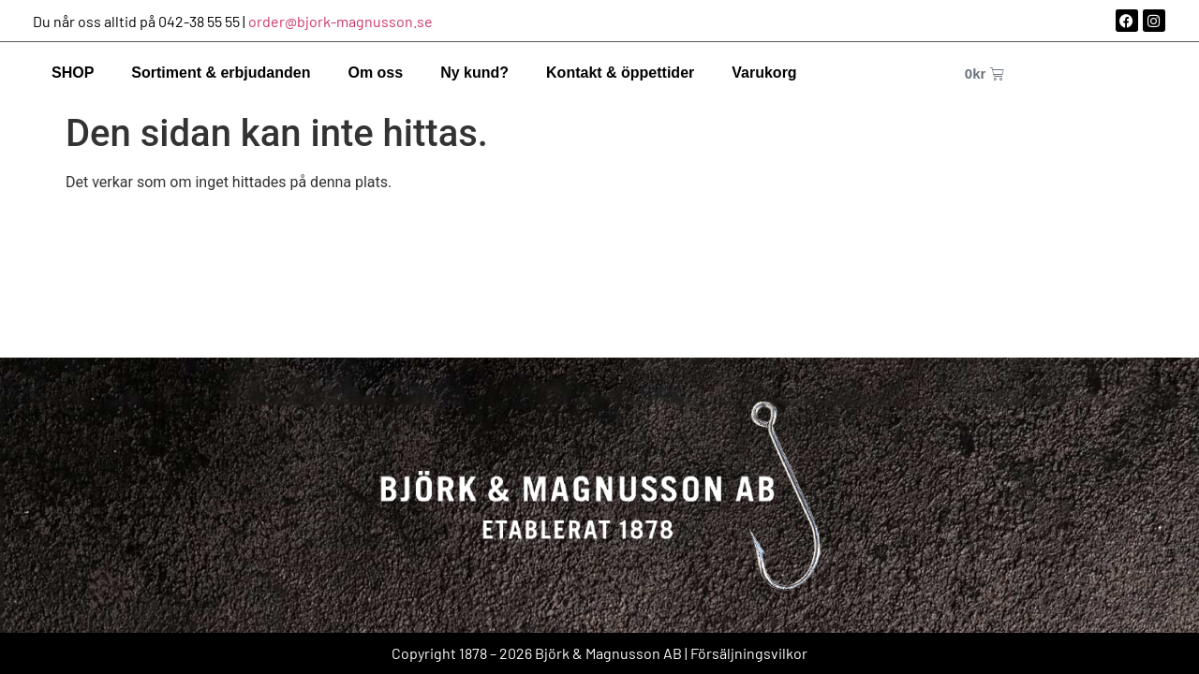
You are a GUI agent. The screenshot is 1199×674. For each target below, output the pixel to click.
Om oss (375, 73)
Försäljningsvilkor (748, 653)
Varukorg (764, 73)
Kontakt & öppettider (620, 73)
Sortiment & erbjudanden (220, 73)
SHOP (73, 73)
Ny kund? (474, 73)
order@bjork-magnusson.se (340, 21)
